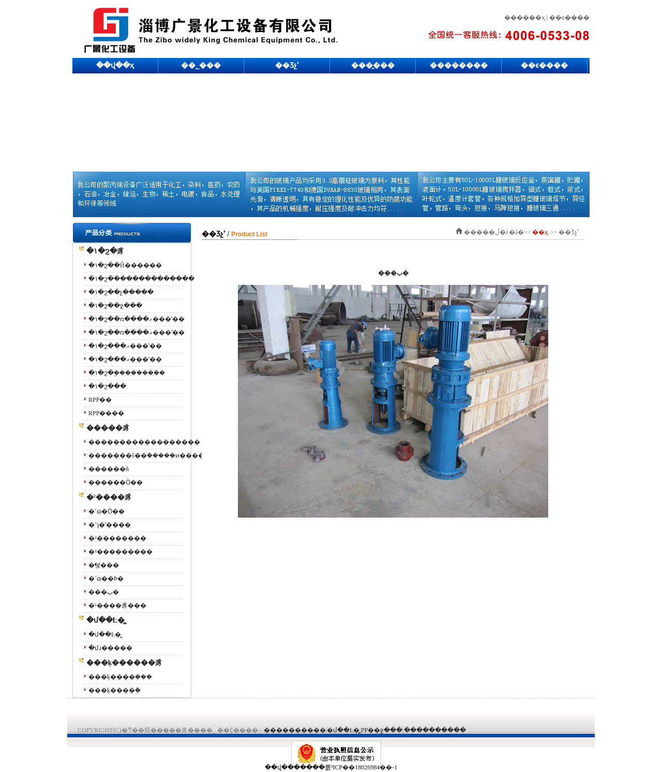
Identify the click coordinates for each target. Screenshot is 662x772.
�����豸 (104, 428)
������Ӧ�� (115, 482)
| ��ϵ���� (567, 17)
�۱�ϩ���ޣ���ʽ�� (125, 346)
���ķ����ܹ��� (120, 676)
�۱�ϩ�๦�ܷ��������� (126, 372)
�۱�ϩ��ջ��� (115, 305)
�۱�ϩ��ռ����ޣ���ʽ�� (136, 319)
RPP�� (100, 399)
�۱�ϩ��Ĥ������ (125, 265)
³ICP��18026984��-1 (364, 767)
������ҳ (524, 17)
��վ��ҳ (115, 65)
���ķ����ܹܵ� (114, 690)
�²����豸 (105, 497)
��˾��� (201, 65)
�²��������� (120, 551)
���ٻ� (103, 592)
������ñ (108, 469)
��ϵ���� (544, 65)
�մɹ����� (110, 648)
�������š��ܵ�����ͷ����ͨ (146, 455)
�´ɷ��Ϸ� (106, 578)
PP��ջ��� (381, 730)
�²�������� (117, 538)
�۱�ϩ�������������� (141, 278)
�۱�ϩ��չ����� (121, 292)
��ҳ (539, 232)
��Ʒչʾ (287, 65)
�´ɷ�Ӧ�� (106, 511)
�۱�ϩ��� (107, 386)
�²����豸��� (117, 605)
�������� (459, 65)
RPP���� (106, 413)
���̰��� (373, 65)
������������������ (144, 442)
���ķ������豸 (120, 663)
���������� (295, 730)
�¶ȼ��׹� (103, 565)
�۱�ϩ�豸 (101, 251)
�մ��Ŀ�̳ (101, 620)
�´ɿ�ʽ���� (109, 524)
